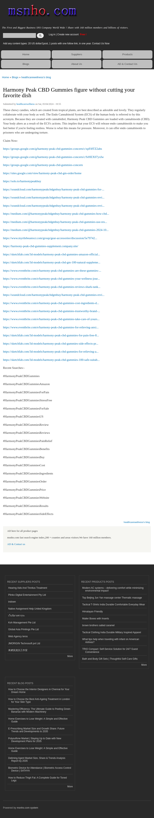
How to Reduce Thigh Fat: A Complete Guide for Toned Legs (37, 779)
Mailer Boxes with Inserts (95, 618)
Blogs (26, 64)
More (70, 656)
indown (12, 601)
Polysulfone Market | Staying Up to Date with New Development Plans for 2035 (34, 740)
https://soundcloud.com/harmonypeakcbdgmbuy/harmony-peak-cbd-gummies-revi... (53, 197)
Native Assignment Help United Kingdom (30, 608)
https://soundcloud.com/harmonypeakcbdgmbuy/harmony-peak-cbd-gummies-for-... (53, 189)
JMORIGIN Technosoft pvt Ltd (24, 643)
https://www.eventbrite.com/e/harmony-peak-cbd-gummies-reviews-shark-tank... (51, 286)
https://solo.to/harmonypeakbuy (22, 181)
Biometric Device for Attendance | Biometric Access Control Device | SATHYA (39, 769)
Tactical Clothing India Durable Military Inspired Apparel (111, 632)
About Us (76, 64)
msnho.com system (27, 807)
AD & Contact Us (127, 64)
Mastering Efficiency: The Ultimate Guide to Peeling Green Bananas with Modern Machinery (39, 710)
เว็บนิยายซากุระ (16, 615)
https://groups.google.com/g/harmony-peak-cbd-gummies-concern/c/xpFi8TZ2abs (52, 148)
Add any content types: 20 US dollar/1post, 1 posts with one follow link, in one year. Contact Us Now (56, 43)
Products (127, 54)
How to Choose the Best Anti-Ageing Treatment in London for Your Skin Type (39, 700)
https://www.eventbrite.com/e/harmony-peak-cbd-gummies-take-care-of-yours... (51, 319)
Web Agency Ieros (18, 636)
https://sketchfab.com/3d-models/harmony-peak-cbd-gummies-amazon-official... (51, 254)
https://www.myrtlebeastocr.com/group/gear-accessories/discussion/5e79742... (50, 238)
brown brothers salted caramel (98, 625)
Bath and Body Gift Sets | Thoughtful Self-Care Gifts (110, 658)
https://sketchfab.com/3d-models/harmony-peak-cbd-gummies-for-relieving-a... (51, 351)
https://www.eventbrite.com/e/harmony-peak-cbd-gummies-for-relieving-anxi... (51, 327)
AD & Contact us (16, 544)
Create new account (68, 34)
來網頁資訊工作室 (17, 650)
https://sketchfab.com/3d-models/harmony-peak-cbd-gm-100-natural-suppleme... (51, 262)
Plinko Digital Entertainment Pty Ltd (27, 595)
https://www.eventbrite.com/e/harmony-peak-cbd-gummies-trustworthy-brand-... (51, 311)
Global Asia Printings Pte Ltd (23, 629)
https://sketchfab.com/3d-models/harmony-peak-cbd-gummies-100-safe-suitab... (51, 359)
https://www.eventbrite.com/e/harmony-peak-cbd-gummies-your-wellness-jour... (51, 278)
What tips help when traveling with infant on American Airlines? (110, 640)
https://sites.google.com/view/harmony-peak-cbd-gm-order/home (42, 173)
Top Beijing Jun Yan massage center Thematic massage (112, 597)
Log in (52, 34)
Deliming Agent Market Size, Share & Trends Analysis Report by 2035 (36, 759)
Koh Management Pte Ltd (21, 622)
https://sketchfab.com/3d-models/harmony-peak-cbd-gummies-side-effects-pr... (50, 343)
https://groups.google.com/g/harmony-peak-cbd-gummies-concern (43, 165)
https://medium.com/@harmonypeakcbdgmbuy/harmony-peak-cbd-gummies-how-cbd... (56, 213)
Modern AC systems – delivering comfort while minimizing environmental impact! (113, 589)
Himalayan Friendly (92, 611)
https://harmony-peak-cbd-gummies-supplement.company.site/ (40, 246)
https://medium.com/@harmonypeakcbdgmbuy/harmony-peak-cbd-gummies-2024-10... (56, 230)
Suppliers (76, 54)
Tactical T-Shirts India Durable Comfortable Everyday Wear (113, 604)
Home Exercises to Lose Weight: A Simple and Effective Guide (38, 720)
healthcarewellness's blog (36, 77)
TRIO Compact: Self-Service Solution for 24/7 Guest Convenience (110, 650)
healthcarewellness (25, 104)
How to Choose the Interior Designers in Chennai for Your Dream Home (38, 691)
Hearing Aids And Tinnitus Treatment (27, 587)
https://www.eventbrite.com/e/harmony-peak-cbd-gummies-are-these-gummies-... (52, 270)
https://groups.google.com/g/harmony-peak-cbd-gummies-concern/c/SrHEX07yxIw (53, 157)
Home (25, 54)
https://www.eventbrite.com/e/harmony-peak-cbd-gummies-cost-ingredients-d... (51, 303)
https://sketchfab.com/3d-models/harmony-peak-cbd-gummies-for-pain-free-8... (51, 335)
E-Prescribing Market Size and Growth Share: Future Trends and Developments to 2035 (36, 730)
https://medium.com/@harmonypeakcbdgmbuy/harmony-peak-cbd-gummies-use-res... (55, 221)
